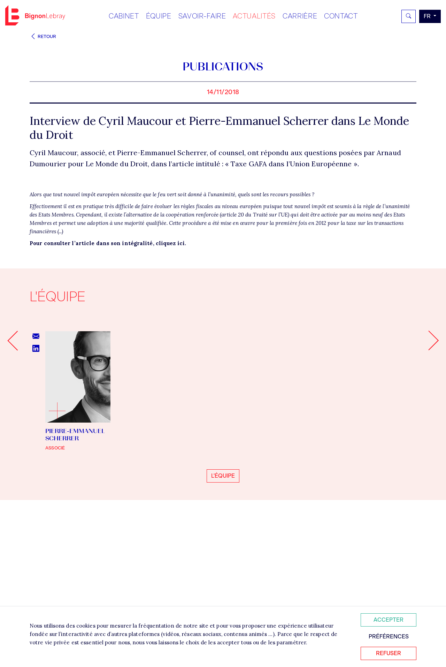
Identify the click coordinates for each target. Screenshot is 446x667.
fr (428, 16)
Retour (43, 36)
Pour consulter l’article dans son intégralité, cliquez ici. (108, 360)
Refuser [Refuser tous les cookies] (388, 653)
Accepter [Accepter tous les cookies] (388, 619)
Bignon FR (35, 15)
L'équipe (223, 593)
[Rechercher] (408, 16)
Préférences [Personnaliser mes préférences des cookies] (389, 636)
